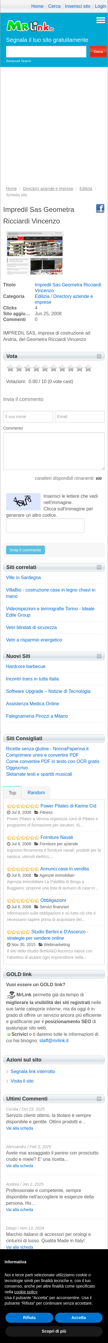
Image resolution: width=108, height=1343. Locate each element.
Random (36, 792)
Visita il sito (22, 1081)
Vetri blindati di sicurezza (31, 627)
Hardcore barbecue (26, 666)
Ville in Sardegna (23, 577)
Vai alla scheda (19, 1128)
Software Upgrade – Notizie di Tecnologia (48, 691)
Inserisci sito (77, 6)
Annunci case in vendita (64, 868)
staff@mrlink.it (54, 1040)
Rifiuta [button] (29, 1317)
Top (12, 792)
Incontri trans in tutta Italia (32, 678)
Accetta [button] (78, 1317)
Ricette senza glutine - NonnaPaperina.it (47, 748)
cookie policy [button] (25, 1292)
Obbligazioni (53, 900)
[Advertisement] (54, 128)
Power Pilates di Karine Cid (68, 805)
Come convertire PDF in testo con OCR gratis (52, 761)
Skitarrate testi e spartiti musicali (39, 774)
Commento (13, 428)
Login (100, 6)
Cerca (54, 6)
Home (37, 6)
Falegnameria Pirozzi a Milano (37, 716)
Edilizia (42, 296)
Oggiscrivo (17, 767)
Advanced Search (18, 61)
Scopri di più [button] (54, 1331)
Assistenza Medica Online (32, 703)
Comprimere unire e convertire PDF (42, 755)
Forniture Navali (56, 837)
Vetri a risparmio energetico (34, 639)
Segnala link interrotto (33, 1071)
